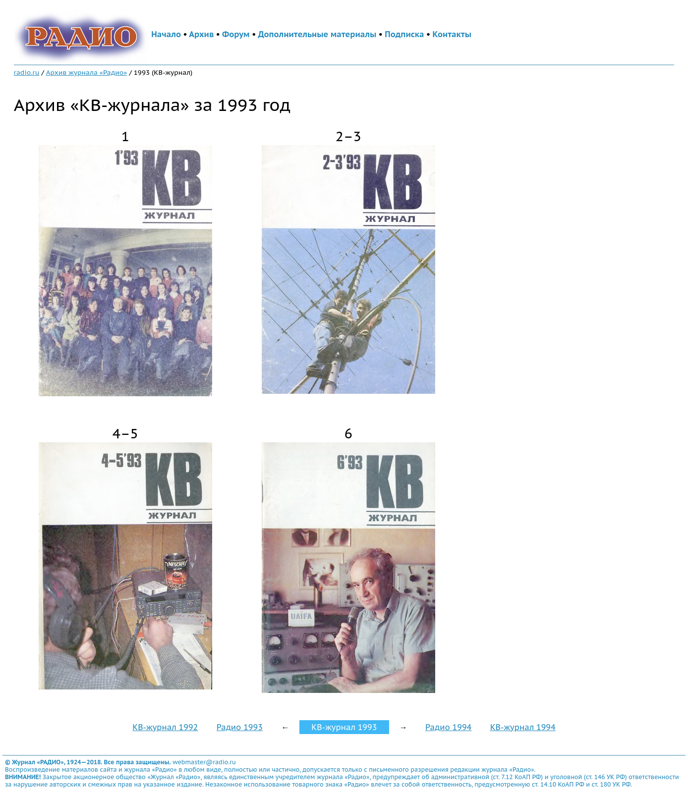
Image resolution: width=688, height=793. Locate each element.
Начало (166, 34)
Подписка (404, 34)
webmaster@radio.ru (204, 762)
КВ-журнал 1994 (523, 727)
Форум (236, 34)
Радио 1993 (240, 727)
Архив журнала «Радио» (86, 72)
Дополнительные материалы (317, 34)
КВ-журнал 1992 (165, 727)
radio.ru (27, 72)
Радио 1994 (448, 727)
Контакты (452, 34)
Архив (201, 34)
